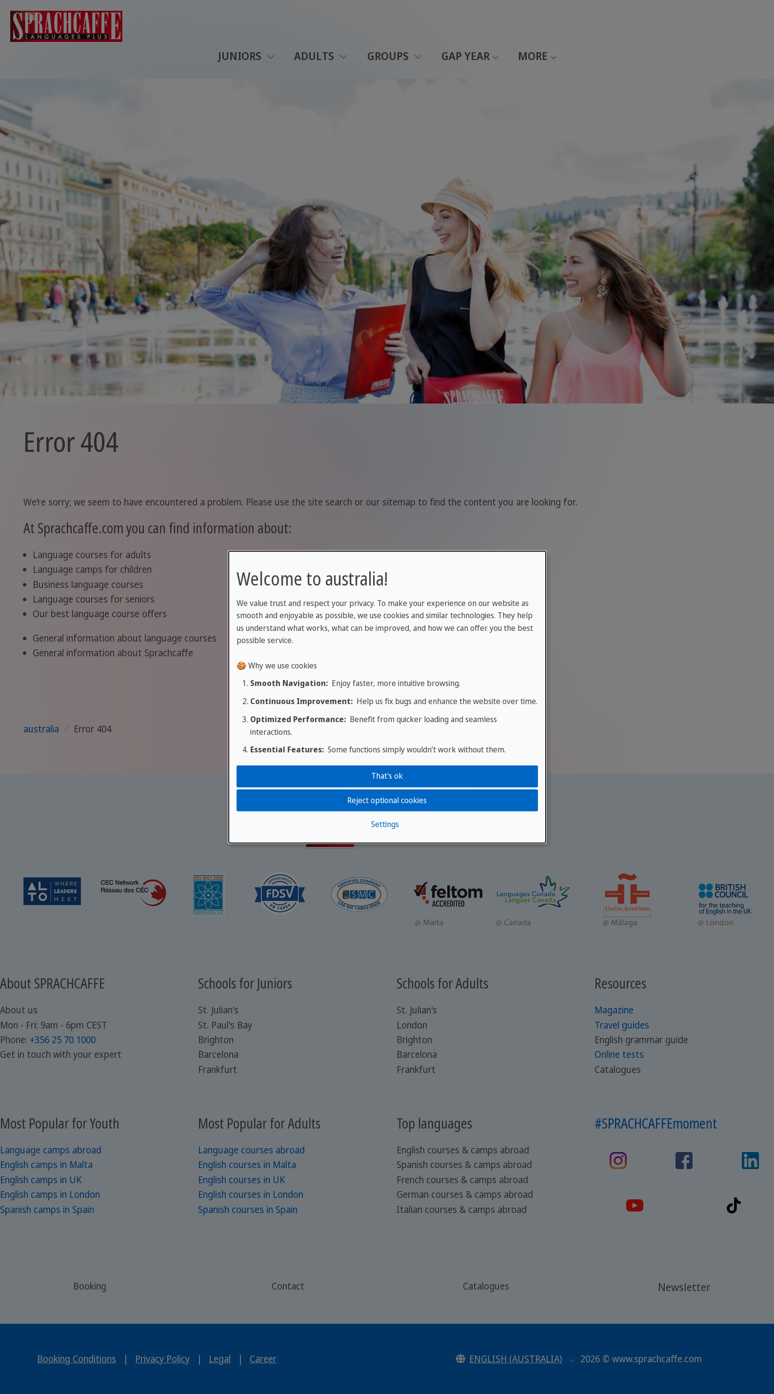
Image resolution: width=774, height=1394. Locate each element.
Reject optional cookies (387, 799)
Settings (385, 824)
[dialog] (387, 697)
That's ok (387, 775)
